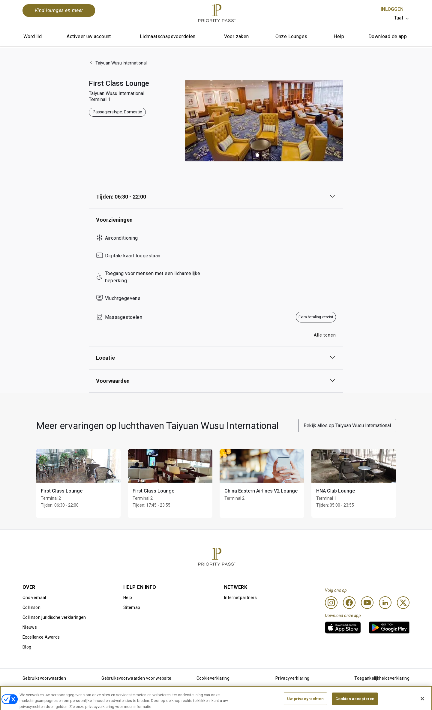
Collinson (31, 607)
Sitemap (131, 607)
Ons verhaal (34, 597)
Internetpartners (240, 597)
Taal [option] (398, 18)
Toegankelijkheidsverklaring (382, 678)
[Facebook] (349, 602)
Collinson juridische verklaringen (54, 617)
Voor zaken (236, 36)
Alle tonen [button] (325, 335)
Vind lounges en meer (58, 10)
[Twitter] (403, 602)
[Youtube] (367, 602)
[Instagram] (331, 602)
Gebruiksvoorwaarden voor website (136, 678)
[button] (257, 155)
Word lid (32, 36)
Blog (26, 647)
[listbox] (402, 18)
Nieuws (29, 627)
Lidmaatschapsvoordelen (168, 36)
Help (339, 36)
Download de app (387, 36)
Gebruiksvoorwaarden (44, 678)
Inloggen (392, 9)
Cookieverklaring (213, 678)
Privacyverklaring (292, 678)
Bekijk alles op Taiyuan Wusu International (347, 425)
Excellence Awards (41, 637)
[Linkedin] (385, 602)
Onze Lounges (291, 36)
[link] (343, 628)
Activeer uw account (89, 36)
